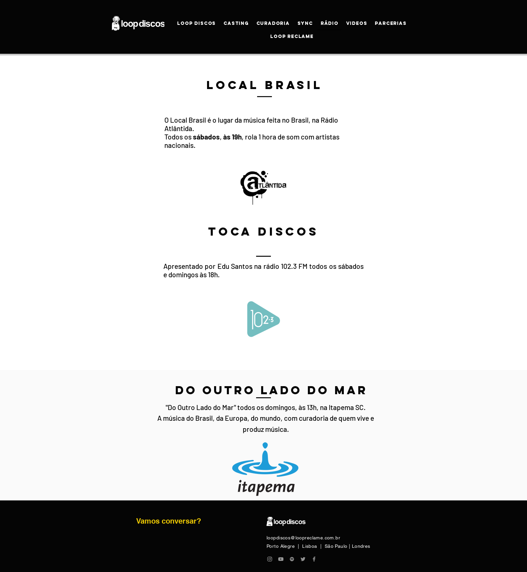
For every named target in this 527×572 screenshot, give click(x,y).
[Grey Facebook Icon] (314, 559)
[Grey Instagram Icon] (270, 559)
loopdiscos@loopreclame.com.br (303, 537)
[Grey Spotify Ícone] (292, 559)
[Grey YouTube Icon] (281, 559)
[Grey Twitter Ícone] (303, 559)
